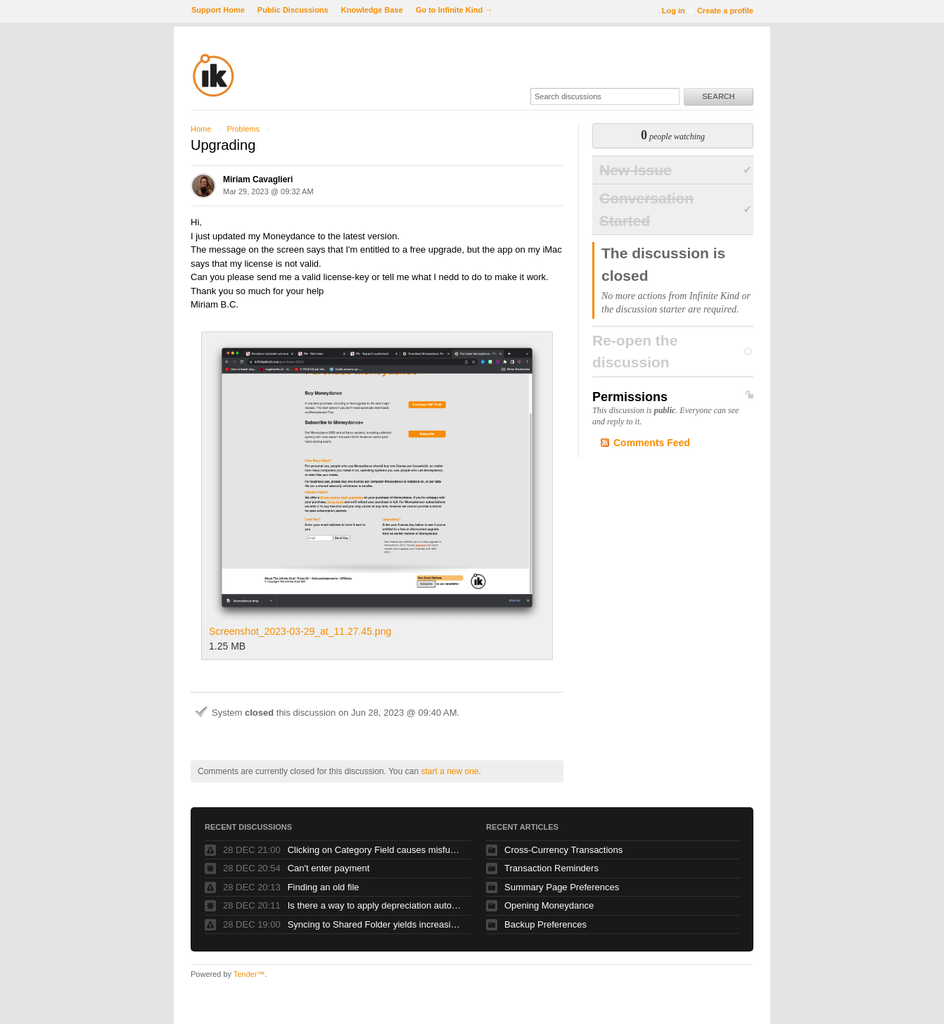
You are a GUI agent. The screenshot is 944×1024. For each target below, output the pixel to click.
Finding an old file (323, 887)
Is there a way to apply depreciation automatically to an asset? (376, 905)
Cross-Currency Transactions (563, 850)
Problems (243, 129)
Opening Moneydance (549, 905)
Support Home (218, 10)
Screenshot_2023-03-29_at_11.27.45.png (377, 488)
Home (201, 129)
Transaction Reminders (551, 868)
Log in (673, 10)
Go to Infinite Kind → (454, 10)
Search (718, 96)
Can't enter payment (329, 868)
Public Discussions (293, 10)
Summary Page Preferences (561, 887)
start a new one (449, 771)
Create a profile (725, 10)
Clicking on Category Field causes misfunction (376, 850)
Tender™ (249, 974)
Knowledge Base (372, 10)
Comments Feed (651, 442)
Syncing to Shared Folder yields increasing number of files (376, 924)
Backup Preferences (545, 924)
